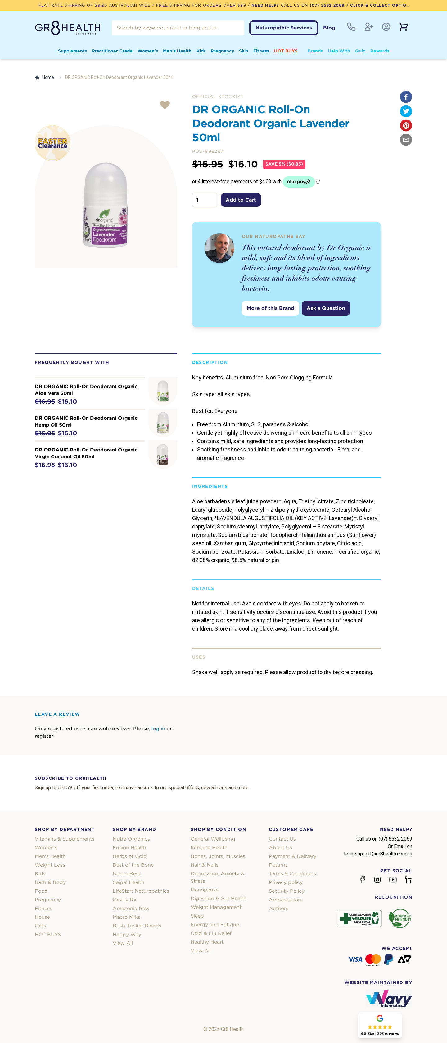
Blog (329, 28)
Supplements (72, 50)
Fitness (261, 50)
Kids (201, 50)
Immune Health (209, 847)
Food (41, 891)
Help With (339, 50)
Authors (278, 908)
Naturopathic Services (283, 28)
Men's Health (177, 50)
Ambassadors (285, 900)
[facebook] (406, 97)
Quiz (360, 50)
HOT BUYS (286, 50)
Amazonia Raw (131, 908)
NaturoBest (126, 874)
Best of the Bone (133, 865)
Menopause (205, 890)
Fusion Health (129, 847)
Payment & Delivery (292, 856)
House (42, 917)
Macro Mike (126, 917)
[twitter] (406, 111)
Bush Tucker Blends (137, 926)
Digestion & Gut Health (218, 898)
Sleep (197, 916)
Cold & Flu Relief (211, 933)
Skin (243, 50)
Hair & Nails (205, 865)
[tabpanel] (106, 196)
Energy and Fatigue (215, 924)
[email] (406, 140)
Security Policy (287, 891)
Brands (315, 50)
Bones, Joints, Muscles (218, 856)
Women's (148, 50)
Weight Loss (50, 865)
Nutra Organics (131, 839)
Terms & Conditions (292, 874)
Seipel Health (128, 882)
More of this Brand (270, 308)
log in (158, 729)
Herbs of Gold (130, 856)
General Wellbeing (213, 839)
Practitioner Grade (112, 50)
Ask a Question (326, 308)
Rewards (379, 50)
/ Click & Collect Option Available (390, 5)
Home (44, 77)
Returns (278, 865)
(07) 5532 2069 (327, 5)
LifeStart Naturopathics (141, 891)
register (44, 736)
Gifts (40, 926)
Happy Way (127, 934)
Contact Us (282, 839)
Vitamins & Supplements (64, 839)
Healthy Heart (207, 942)
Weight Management (216, 907)
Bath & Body (50, 882)
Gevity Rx (124, 900)
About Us (280, 847)
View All (123, 943)
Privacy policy (286, 882)
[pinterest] (406, 125)
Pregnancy (222, 50)
